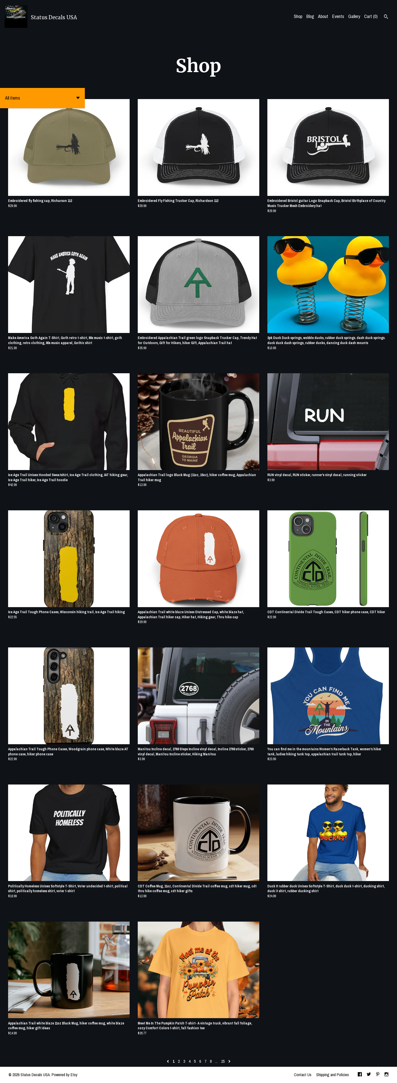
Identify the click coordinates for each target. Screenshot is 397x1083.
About (323, 16)
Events (338, 16)
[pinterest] (378, 1075)
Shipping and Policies (332, 1074)
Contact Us (302, 1074)
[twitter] (369, 1075)
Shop (298, 16)
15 (223, 1061)
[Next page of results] (229, 1061)
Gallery (354, 16)
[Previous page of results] (168, 1061)
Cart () (371, 16)
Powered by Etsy (64, 1074)
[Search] (386, 17)
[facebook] (360, 1075)
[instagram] (386, 1075)
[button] (42, 98)
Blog (310, 16)
